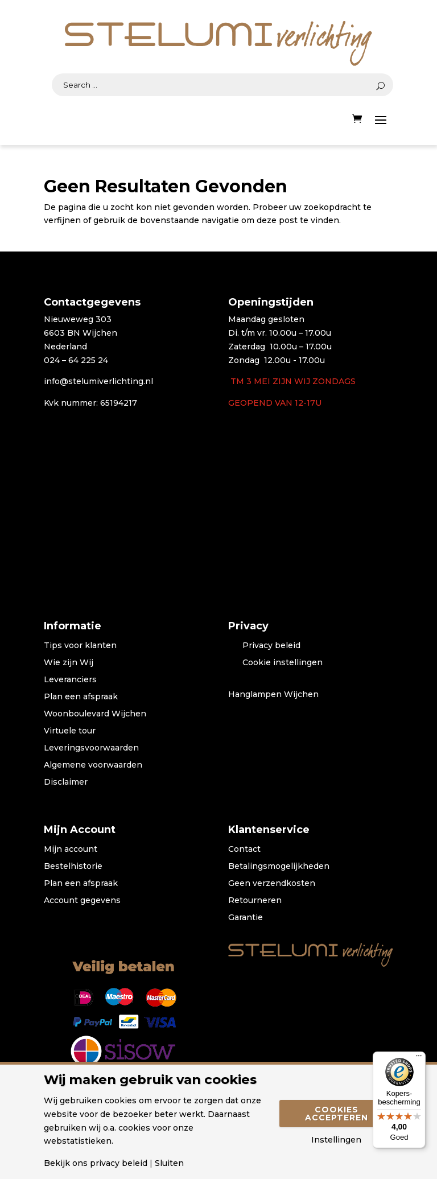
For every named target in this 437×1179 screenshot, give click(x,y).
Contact (244, 849)
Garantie (245, 917)
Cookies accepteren (336, 1113)
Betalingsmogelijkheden (278, 866)
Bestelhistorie (73, 866)
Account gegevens (82, 900)
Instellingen (336, 1140)
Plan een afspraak (81, 697)
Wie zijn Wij (68, 662)
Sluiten (169, 1163)
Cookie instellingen (282, 662)
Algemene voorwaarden (93, 765)
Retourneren (255, 900)
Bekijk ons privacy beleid (95, 1163)
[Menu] (419, 1058)
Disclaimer (66, 782)
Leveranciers (70, 680)
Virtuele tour (70, 731)
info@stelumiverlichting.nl (98, 381)
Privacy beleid (271, 645)
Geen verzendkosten (271, 883)
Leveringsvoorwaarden (91, 748)
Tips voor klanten (80, 645)
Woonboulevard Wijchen (95, 714)
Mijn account (70, 849)
